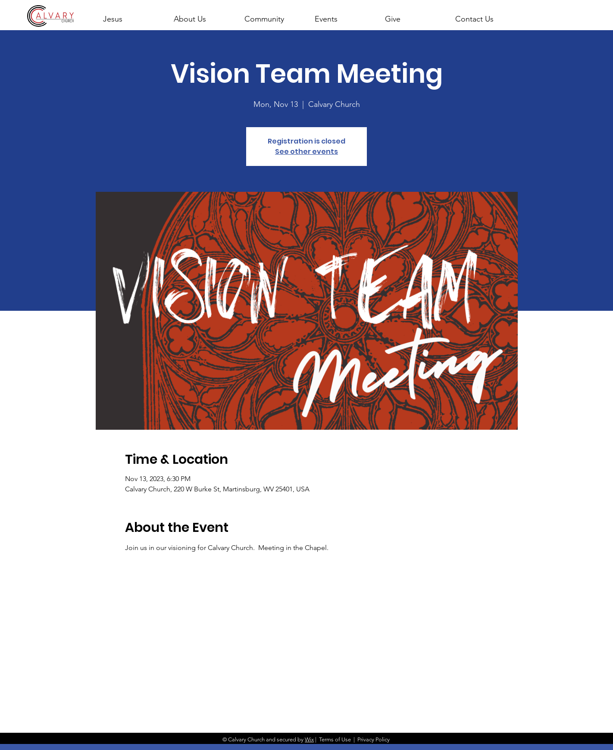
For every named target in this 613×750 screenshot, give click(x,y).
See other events (306, 151)
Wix (309, 739)
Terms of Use (335, 739)
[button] (201, 15)
